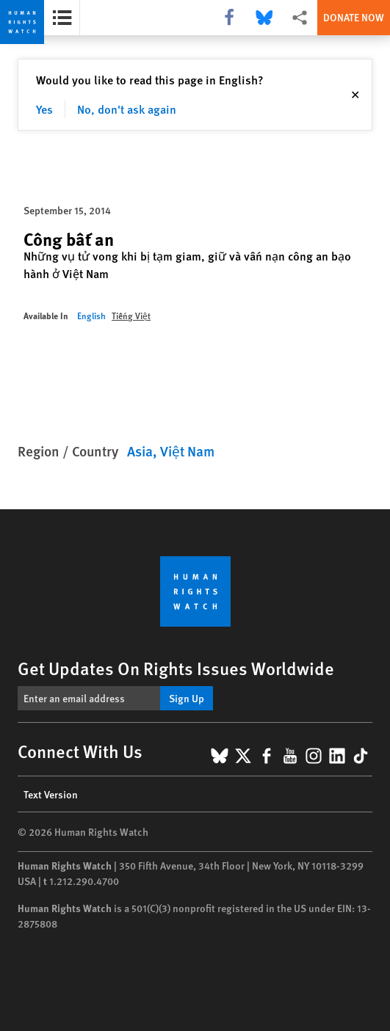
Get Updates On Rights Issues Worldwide (176, 667)
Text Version (51, 794)
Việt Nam (187, 451)
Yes (44, 109)
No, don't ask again (126, 109)
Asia (140, 451)
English (91, 316)
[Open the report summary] (62, 17)
